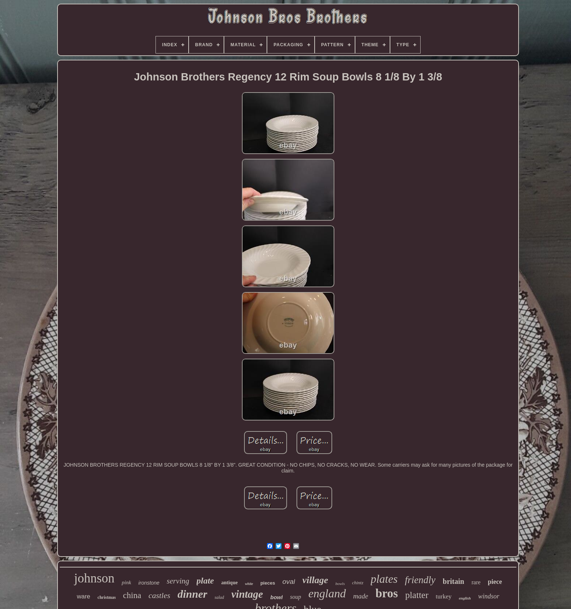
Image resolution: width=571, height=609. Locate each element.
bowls (340, 583)
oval (288, 581)
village (315, 580)
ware (83, 596)
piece (495, 581)
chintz (357, 582)
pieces (267, 583)
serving (178, 581)
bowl (276, 597)
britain (453, 581)
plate (205, 580)
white (249, 584)
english (465, 598)
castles (159, 595)
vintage (247, 594)
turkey (444, 596)
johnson (94, 578)
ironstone (149, 583)
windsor (488, 596)
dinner (193, 594)
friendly (420, 579)
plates (384, 579)
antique (229, 582)
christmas (107, 597)
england (327, 593)
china (132, 595)
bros (386, 593)
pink (126, 582)
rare (476, 582)
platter (417, 595)
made (360, 596)
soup (295, 597)
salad (219, 597)
